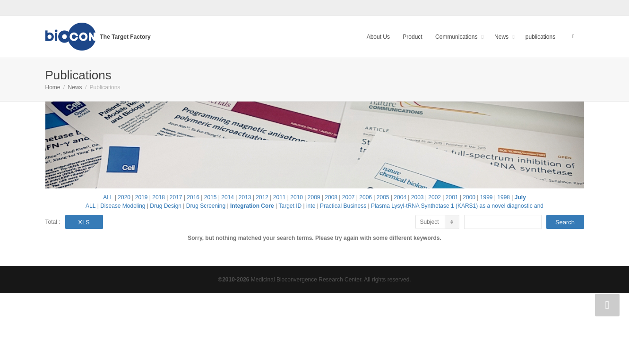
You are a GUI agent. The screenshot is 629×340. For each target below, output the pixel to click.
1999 (486, 197)
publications (540, 37)
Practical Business (343, 206)
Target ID (290, 206)
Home (52, 87)
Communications (457, 37)
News (502, 37)
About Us (378, 37)
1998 (503, 197)
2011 (279, 197)
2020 (124, 197)
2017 (176, 197)
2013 (245, 197)
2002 (434, 197)
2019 (141, 197)
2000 (469, 197)
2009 (314, 197)
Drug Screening (205, 206)
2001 (452, 197)
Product (412, 37)
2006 (365, 197)
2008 (331, 197)
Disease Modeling (122, 206)
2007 (348, 197)
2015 (210, 197)
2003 (417, 197)
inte (310, 206)
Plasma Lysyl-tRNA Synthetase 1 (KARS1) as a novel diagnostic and (457, 206)
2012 (262, 197)
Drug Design (165, 206)
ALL (108, 197)
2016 (193, 197)
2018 (158, 197)
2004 (400, 197)
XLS (84, 222)
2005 (383, 197)
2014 (227, 197)
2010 (296, 197)
